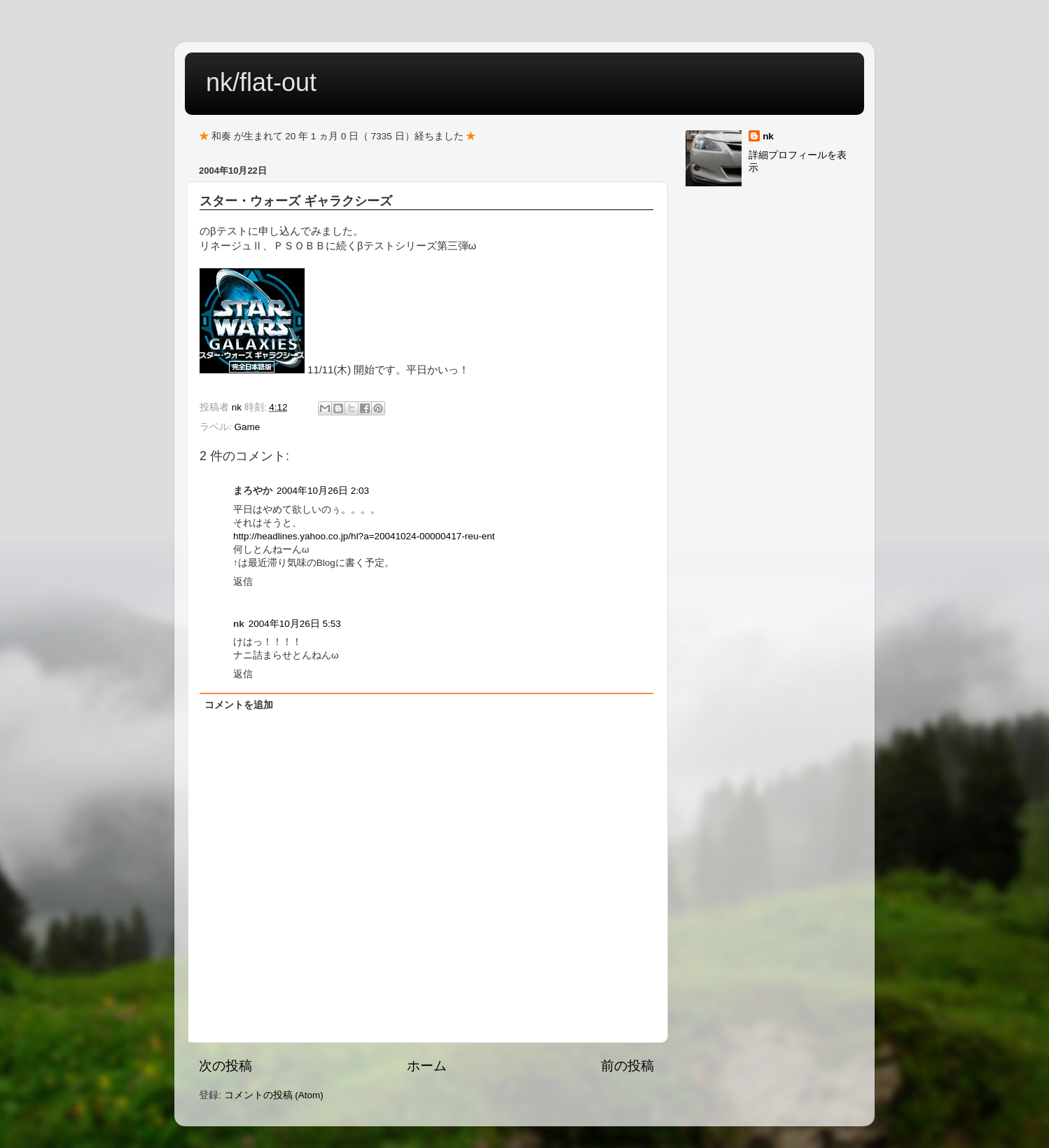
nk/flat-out (261, 82)
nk (768, 136)
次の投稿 (225, 1065)
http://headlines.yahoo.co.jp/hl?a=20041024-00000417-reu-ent (363, 536)
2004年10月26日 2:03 (323, 490)
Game (247, 427)
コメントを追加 (238, 705)
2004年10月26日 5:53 (295, 623)
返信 (243, 581)
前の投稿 (627, 1065)
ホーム (427, 1065)
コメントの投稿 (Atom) (274, 1095)
